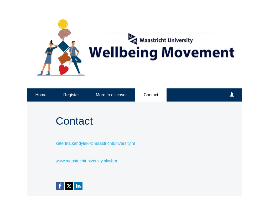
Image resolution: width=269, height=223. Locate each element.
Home (40, 95)
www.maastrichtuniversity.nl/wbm (86, 161)
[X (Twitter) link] (69, 186)
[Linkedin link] (78, 186)
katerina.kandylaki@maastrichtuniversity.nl (95, 143)
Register (71, 95)
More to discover (111, 95)
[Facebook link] (60, 186)
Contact (151, 95)
